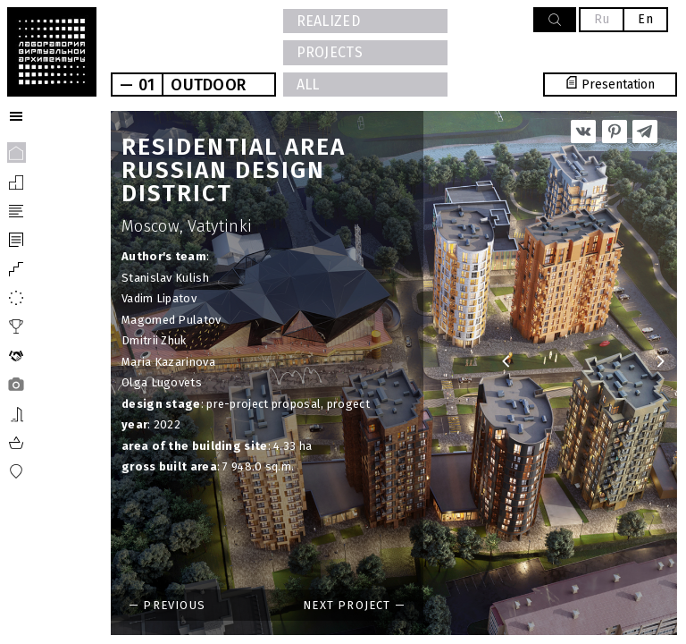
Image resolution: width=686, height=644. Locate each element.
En (645, 19)
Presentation (610, 84)
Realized (328, 21)
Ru (602, 19)
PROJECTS (330, 52)
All (308, 84)
